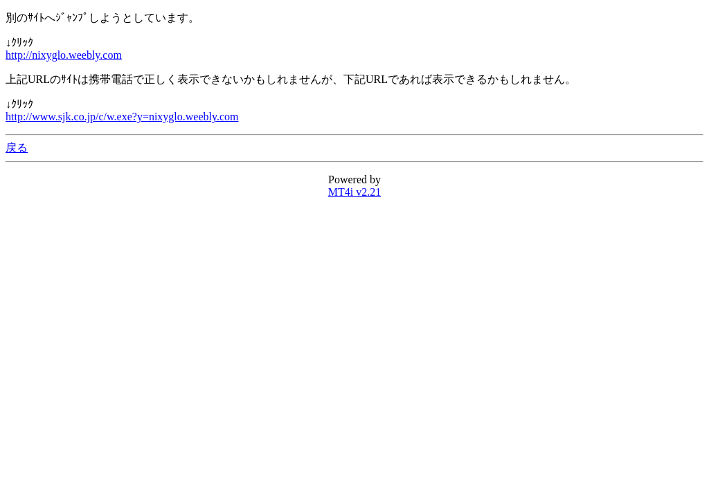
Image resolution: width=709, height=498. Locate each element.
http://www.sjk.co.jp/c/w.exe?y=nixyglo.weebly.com (122, 116)
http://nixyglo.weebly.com (64, 55)
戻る (17, 148)
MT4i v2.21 (354, 192)
